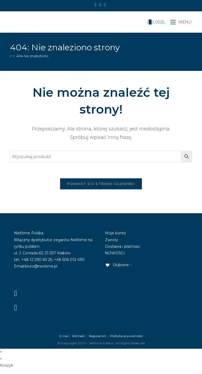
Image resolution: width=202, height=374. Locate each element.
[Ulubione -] (118, 265)
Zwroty (111, 239)
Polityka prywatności (126, 336)
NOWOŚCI (115, 253)
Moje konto (115, 233)
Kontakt (78, 336)
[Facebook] (96, 5)
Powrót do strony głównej (101, 184)
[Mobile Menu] (179, 22)
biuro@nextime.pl (41, 266)
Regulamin (97, 336)
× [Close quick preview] (1, 351)
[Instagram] (100, 5)
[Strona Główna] (10, 56)
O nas (63, 336)
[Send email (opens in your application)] (105, 5)
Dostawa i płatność (122, 246)
